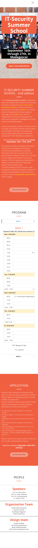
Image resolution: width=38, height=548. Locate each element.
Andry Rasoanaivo (19, 514)
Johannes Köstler (19, 510)
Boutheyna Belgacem (19, 512)
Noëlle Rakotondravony (19, 508)
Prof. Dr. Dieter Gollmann (19, 494)
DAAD (16, 114)
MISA (23, 110)
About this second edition (19, 66)
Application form (19, 455)
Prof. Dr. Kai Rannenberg (19, 496)
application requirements (25, 174)
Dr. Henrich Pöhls (19, 498)
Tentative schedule (19, 190)
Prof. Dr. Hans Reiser (19, 492)
